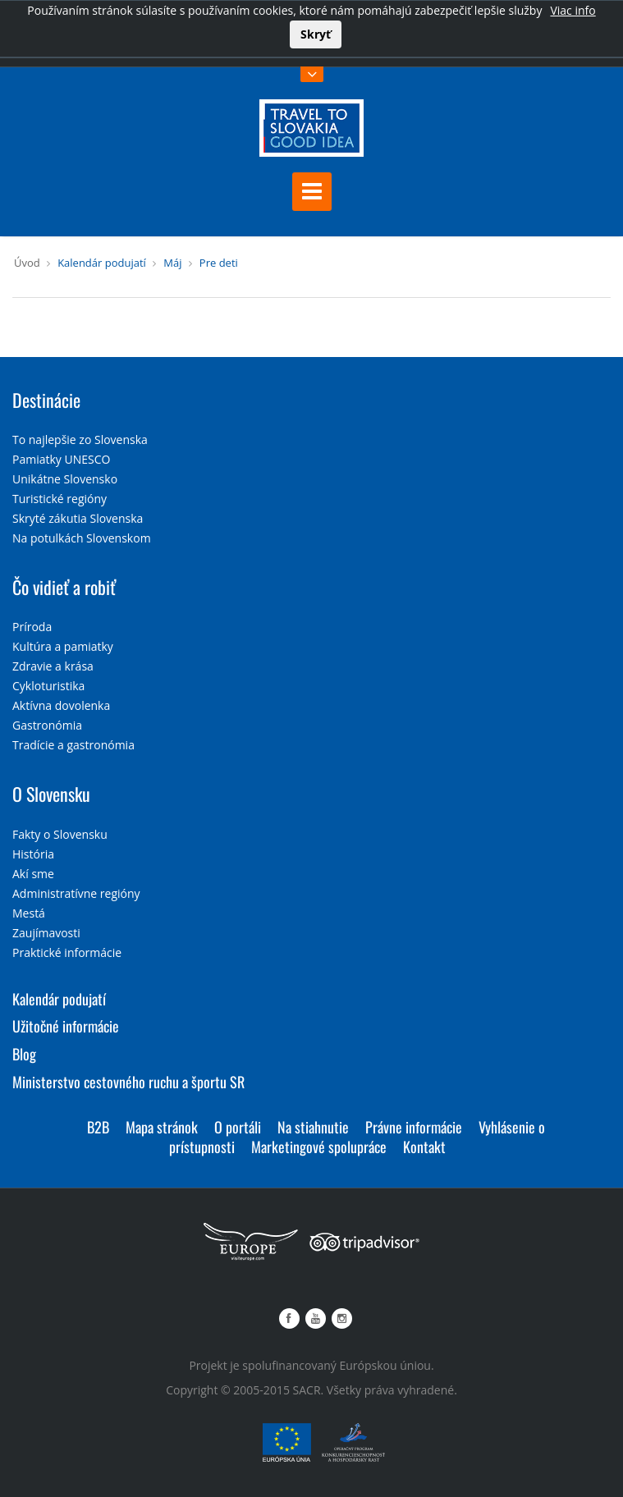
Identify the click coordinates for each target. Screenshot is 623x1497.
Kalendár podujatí (101, 262)
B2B (98, 1127)
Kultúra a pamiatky (62, 646)
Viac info (572, 10)
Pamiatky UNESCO (61, 459)
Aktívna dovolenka (61, 705)
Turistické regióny (59, 498)
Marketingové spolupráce (319, 1146)
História (33, 854)
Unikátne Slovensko (64, 479)
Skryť (315, 34)
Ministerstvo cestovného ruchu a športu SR (128, 1081)
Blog (24, 1053)
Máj (172, 262)
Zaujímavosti (46, 933)
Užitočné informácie (65, 1026)
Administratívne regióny (76, 893)
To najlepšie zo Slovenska (80, 439)
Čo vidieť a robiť (64, 587)
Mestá (28, 913)
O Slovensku (51, 794)
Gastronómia (47, 725)
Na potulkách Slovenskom (81, 538)
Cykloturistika (48, 686)
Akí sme (33, 873)
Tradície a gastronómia (73, 745)
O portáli (237, 1127)
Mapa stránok (162, 1127)
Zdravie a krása (53, 666)
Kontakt (424, 1146)
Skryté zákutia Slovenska (77, 518)
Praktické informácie (66, 952)
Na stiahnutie (313, 1127)
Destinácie (46, 400)
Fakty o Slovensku (60, 834)
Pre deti (218, 262)
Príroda (32, 626)
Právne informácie (413, 1127)
